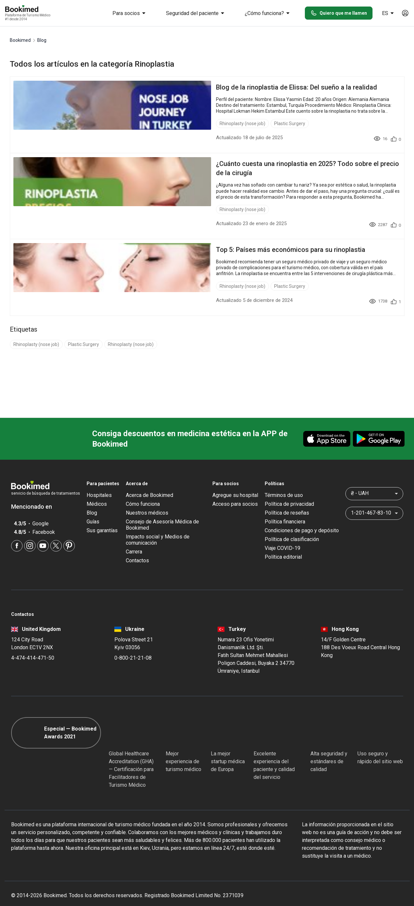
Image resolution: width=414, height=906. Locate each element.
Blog (92, 504)
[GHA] (120, 723)
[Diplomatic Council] (322, 723)
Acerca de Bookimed (149, 486)
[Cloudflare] (380, 723)
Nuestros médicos (147, 504)
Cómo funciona (143, 495)
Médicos (97, 495)
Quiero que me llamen (338, 13)
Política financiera (285, 512)
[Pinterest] (69, 536)
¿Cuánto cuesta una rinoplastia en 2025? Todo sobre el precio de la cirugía (195, 164)
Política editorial (283, 548)
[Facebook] (17, 536)
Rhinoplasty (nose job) (112, 123)
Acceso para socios (235, 495)
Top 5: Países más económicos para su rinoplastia (160, 240)
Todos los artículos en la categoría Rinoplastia (92, 64)
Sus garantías (102, 521)
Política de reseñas (287, 504)
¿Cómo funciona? (268, 13)
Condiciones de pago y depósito (302, 521)
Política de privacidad (289, 495)
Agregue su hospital (235, 486)
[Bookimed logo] (29, 9)
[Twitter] (56, 536)
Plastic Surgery (158, 123)
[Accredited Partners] (265, 723)
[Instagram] (30, 536)
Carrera (134, 542)
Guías (93, 512)
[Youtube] (43, 536)
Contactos (137, 551)
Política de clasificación (292, 530)
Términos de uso (284, 486)
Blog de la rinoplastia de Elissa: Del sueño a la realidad (165, 87)
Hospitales (99, 486)
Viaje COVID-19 (282, 539)
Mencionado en (34, 497)
